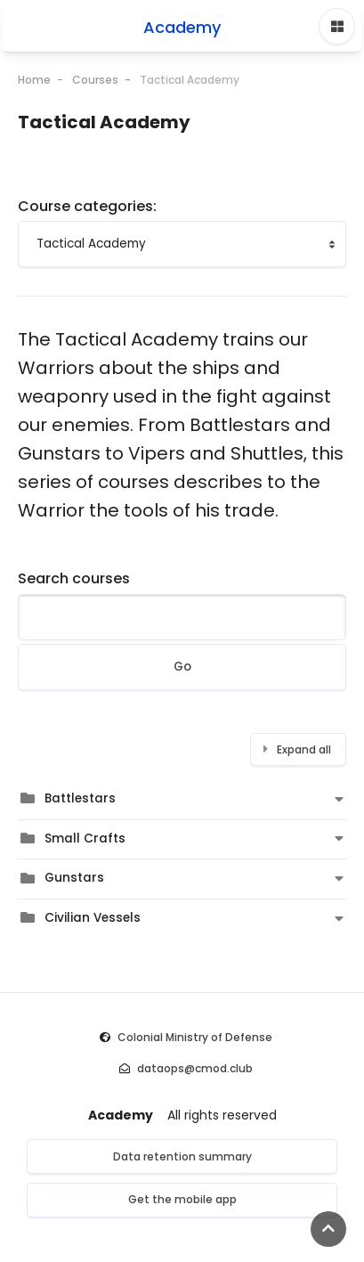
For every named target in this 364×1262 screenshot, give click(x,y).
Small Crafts (84, 838)
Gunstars (74, 877)
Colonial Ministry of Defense (194, 1037)
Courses (95, 79)
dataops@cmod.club (195, 1068)
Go (182, 666)
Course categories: (87, 206)
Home (34, 79)
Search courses (74, 578)
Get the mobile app (182, 1199)
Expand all (304, 749)
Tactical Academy (189, 79)
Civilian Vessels (92, 917)
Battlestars (80, 798)
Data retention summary (182, 1156)
